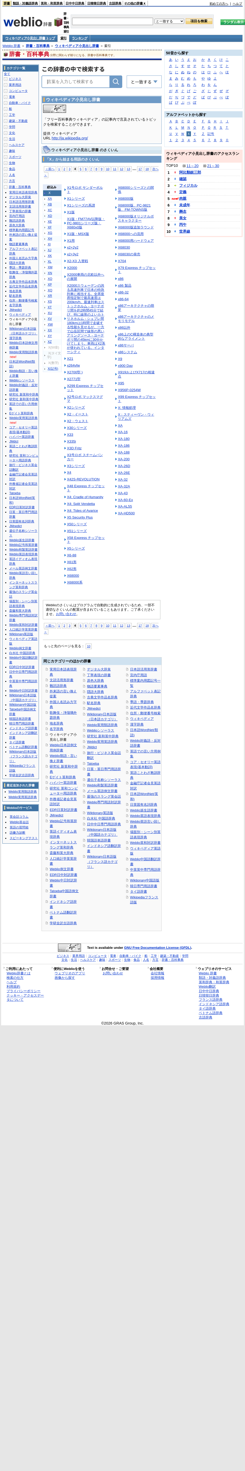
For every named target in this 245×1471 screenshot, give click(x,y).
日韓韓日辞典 (96, 3)
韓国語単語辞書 (99, 840)
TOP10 (172, 165)
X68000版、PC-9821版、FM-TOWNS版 (134, 207)
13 (128, 168)
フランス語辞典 (211, 1000)
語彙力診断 (17, 832)
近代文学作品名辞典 (145, 707)
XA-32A (124, 486)
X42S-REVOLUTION (83, 479)
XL (49, 261)
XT (50, 307)
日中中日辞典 (75, 3)
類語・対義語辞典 (25, 3)
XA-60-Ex (125, 500)
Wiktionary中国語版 (144, 880)
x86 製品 (124, 285)
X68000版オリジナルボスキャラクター (136, 218)
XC (50, 210)
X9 (120, 359)
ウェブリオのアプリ (70, 973)
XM (50, 267)
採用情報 (157, 978)
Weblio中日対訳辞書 (23, 690)
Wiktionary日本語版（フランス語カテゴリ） (102, 862)
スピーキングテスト (24, 838)
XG (50, 233)
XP (50, 284)
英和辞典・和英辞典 (214, 982)
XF (50, 227)
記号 (210, 134)
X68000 (73, 576)
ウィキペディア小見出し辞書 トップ (30, 38)
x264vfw (73, 365)
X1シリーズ (76, 199)
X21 (70, 359)
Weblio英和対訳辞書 (145, 843)
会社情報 (157, 973)
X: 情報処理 (127, 408)
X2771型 (73, 379)
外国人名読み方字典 (23, 258)
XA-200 (124, 459)
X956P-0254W (129, 390)
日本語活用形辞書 (143, 669)
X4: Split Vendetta (81, 504)
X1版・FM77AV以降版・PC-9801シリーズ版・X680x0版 (86, 223)
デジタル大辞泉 (99, 669)
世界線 (184, 231)
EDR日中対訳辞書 (63, 875)
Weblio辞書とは (18, 973)
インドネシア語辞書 (23, 728)
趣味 (12, 151)
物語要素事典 (97, 686)
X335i (71, 441)
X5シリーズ (76, 548)
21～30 (213, 166)
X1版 (70, 212)
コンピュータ (18, 91)
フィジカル (188, 185)
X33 (70, 435)
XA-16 (122, 432)
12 (121, 168)
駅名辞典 (94, 703)
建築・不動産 (18, 121)
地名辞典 (56, 723)
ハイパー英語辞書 (63, 783)
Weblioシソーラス (100, 730)
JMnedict (56, 815)
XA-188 (124, 452)
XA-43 (122, 493)
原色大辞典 (95, 680)
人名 (12, 175)
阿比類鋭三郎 (190, 172)
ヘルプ (237, 3)
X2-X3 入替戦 (77, 261)
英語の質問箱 (19, 827)
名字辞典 (56, 729)
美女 (182, 218)
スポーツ (15, 157)
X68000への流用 (130, 234)
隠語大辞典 (95, 692)
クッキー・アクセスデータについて (25, 997)
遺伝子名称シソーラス (104, 780)
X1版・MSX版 (78, 234)
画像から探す (65, 978)
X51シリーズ (77, 531)
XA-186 (124, 446)
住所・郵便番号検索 (145, 713)
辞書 (7, 3)
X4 (69, 472)
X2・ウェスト (77, 421)
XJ (49, 250)
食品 (12, 169)
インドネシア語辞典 (214, 1004)
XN (50, 273)
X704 (122, 261)
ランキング (79, 38)
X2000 (72, 268)
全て (7, 73)
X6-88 (71, 555)
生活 (12, 139)
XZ (50, 342)
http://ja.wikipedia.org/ (70, 138)
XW (50, 324)
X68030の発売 (129, 254)
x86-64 (123, 299)
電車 (12, 97)
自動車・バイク (20, 103)
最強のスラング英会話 (104, 796)
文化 (12, 133)
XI (49, 244)
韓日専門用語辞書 (143, 886)
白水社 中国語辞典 (101, 818)
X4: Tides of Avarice (82, 511)
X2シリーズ (76, 407)
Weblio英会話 (19, 822)
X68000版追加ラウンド (136, 227)
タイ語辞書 (138, 891)
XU (50, 313)
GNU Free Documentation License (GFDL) (157, 948)
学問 (12, 127)
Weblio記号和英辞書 (23, 545)
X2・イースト (77, 414)
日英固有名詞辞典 (143, 805)
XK (50, 256)
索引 (63, 38)
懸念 (182, 211)
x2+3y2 (72, 254)
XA (50, 199)
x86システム (127, 352)
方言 (12, 181)
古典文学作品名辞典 (102, 697)
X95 (121, 383)
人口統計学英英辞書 (23, 629)
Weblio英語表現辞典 (145, 816)
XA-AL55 (125, 506)
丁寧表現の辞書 (99, 675)
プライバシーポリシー (23, 991)
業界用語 (15, 85)
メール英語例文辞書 (102, 791)
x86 (121, 279)
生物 (12, 163)
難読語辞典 (58, 686)
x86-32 (123, 292)
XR (50, 296)
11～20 (192, 166)
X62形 (72, 569)
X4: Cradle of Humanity (85, 497)
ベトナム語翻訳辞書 (23, 747)
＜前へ (50, 168)
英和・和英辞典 (52, 3)
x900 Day (125, 366)
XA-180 (124, 439)
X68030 (124, 247)
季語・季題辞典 (142, 702)
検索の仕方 (15, 978)
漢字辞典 (137, 724)
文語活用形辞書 (61, 680)
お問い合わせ (66, 614)
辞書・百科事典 (38, 46)
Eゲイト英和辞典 (63, 777)
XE (50, 221)
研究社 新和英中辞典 (103, 736)
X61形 (72, 562)
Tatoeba (93, 764)
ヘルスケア (17, 145)
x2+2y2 (72, 247)
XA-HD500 (126, 513)
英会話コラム (19, 817)
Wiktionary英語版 (100, 813)
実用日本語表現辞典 (23, 192)
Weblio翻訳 (207, 986)
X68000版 (125, 199)
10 (107, 168)
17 (140, 168)
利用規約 (13, 986)
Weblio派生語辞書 (143, 810)
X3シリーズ (76, 466)
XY (50, 336)
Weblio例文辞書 (61, 869)
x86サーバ (126, 345)
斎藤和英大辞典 (61, 853)
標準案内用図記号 (21, 230)
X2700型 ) (75, 372)
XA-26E (124, 473)
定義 (182, 192)
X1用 (70, 241)
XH (50, 238)
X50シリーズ (77, 524)
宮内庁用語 (138, 675)
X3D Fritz (74, 448)
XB (50, 204)
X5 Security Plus (80, 517)
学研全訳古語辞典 (63, 923)
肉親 (182, 198)
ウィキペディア (142, 719)
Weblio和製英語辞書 (102, 785)
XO (50, 279)
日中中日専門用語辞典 (104, 824)
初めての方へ (218, 3)
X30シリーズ (77, 428)
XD (50, 216)
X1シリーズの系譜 (81, 205)
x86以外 (124, 327)
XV (50, 319)
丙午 (182, 224)
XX (50, 330)
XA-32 (122, 479)
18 (147, 168)
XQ (50, 290)
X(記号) (53, 368)
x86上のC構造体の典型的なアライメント (135, 336)
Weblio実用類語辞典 (102, 725)
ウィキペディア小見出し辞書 (77, 46)
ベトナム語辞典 (211, 1013)
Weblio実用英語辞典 (102, 742)
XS (50, 301)
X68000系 (74, 582)
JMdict (92, 747)
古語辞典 (115, 3)
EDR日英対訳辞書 (63, 810)
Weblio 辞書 (11, 46)
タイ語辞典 (207, 1008)
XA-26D (124, 466)
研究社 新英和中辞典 (23, 394)
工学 (12, 115)
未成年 (184, 205)
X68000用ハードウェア (136, 241)
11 (114, 168)
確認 (182, 179)
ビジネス (15, 79)
